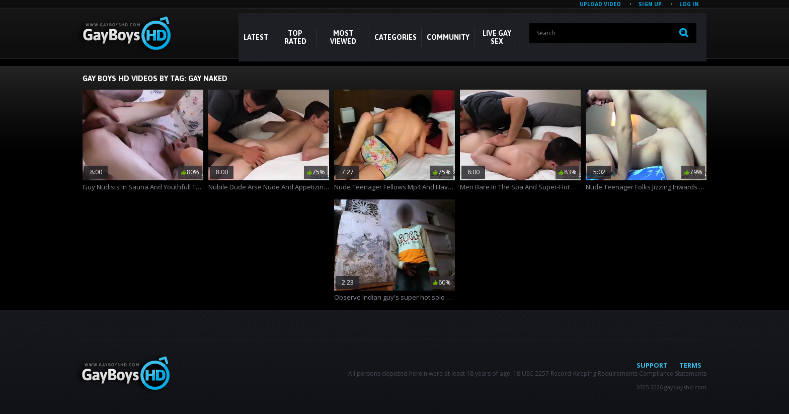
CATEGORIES (395, 37)
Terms (690, 365)
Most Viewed (343, 37)
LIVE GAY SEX (497, 37)
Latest (256, 37)
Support (652, 365)
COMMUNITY (448, 37)
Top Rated (295, 37)
